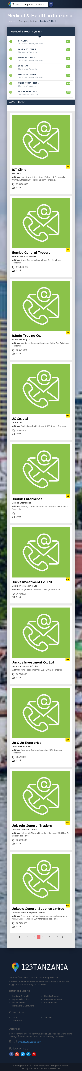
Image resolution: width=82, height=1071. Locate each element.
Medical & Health (20, 996)
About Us (17, 1020)
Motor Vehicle (19, 1002)
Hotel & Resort (51, 996)
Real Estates (50, 1002)
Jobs (14, 1017)
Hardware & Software (23, 1005)
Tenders (48, 1017)
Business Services (53, 999)
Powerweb (54, 1068)
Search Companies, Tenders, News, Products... (30, 4)
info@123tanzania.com (29, 1041)
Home (12, 21)
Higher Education (20, 999)
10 (57, 937)
